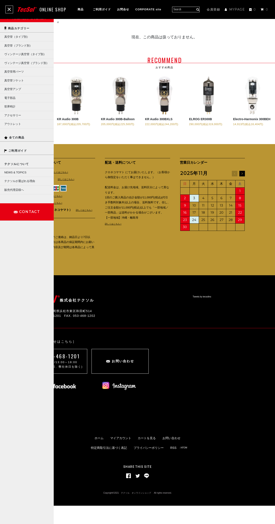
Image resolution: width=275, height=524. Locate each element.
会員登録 (213, 9)
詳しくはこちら (59, 172)
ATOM (184, 466)
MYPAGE (235, 9)
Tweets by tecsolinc (202, 300)
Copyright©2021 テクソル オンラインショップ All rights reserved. (137, 511)
